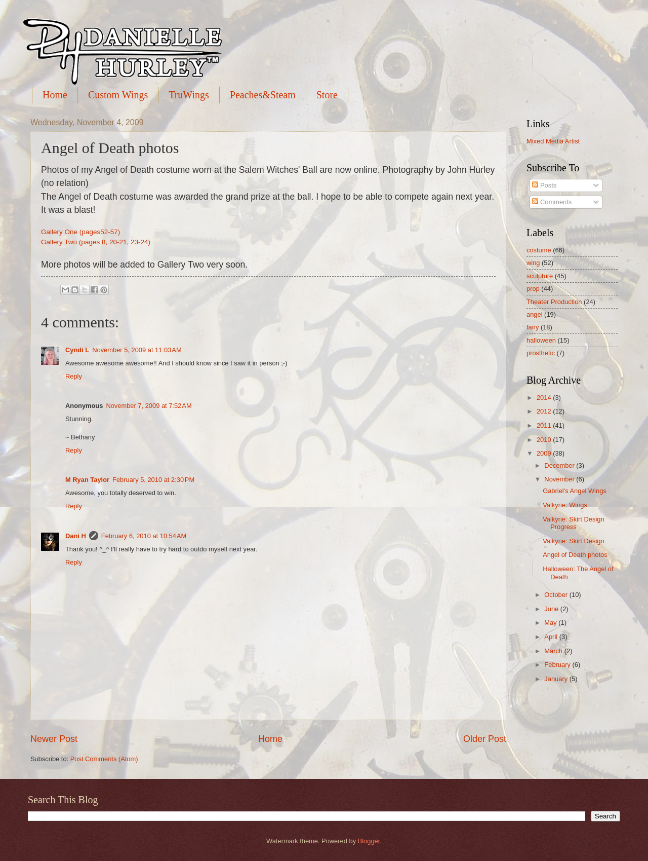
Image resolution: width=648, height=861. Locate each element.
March (554, 651)
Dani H (75, 536)
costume (538, 250)
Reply (73, 376)
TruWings (189, 94)
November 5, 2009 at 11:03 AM (136, 350)
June (552, 609)
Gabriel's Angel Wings (574, 491)
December (560, 465)
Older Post (484, 739)
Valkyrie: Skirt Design (573, 541)
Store (327, 94)
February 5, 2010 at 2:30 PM (153, 479)
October (556, 594)
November (560, 479)
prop (533, 288)
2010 (545, 439)
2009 (545, 453)
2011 (545, 425)
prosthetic (540, 353)
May (551, 622)
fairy (532, 327)
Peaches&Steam (263, 94)
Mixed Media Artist (553, 141)
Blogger (369, 841)
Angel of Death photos (575, 554)
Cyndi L (77, 350)
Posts (544, 185)
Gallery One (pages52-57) (80, 232)
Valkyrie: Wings (565, 505)
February (558, 664)
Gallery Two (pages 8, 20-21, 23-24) (95, 242)
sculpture (539, 276)
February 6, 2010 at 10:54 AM (144, 536)
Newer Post (53, 739)
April (551, 637)
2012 (545, 411)
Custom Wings (118, 94)
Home (55, 94)
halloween (541, 340)
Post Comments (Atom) (104, 759)
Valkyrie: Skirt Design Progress (573, 523)
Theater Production (554, 302)
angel (534, 314)
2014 (545, 397)
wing (533, 263)
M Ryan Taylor (87, 479)
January (556, 679)
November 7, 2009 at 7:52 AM (148, 405)
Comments (552, 202)
